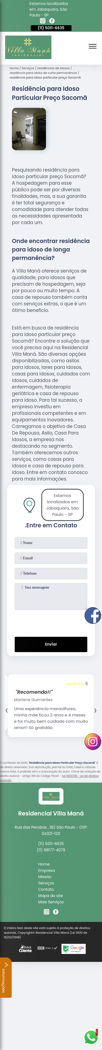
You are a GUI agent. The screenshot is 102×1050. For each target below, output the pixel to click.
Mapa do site (50, 895)
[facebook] (52, 21)
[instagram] (42, 21)
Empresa (46, 870)
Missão (44, 877)
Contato (46, 889)
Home (44, 864)
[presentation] (51, 622)
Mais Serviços (51, 902)
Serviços (46, 883)
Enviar (51, 644)
